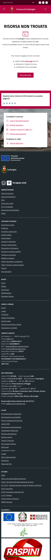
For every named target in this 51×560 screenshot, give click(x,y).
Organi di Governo (7, 193)
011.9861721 (8, 339)
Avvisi (3, 283)
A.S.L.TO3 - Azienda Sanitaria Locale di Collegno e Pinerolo (21, 485)
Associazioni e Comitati (9, 328)
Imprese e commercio (8, 255)
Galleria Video (6, 321)
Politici (3, 213)
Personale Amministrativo (10, 210)
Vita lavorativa (6, 271)
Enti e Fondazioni (7, 206)
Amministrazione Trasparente (11, 414)
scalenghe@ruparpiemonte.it (16, 349)
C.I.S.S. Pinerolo (6, 495)
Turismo (3, 268)
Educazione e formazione (9, 248)
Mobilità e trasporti (7, 258)
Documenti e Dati (7, 203)
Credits (3, 454)
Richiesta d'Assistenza (8, 434)
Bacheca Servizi (6, 437)
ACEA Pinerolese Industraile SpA (12, 492)
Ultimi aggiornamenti (8, 457)
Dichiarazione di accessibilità (11, 417)
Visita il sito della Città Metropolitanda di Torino (17, 482)
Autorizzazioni (6, 238)
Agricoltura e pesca (7, 225)
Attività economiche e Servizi (11, 324)
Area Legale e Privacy (8, 444)
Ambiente (4, 228)
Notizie (3, 286)
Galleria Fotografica (8, 318)
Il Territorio (4, 314)
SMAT (3, 475)
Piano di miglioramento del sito (11, 420)
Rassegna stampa (7, 296)
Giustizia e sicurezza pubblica (11, 251)
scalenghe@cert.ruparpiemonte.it (17, 346)
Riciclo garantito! (7, 488)
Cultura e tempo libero (8, 245)
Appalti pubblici (6, 235)
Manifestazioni (6, 293)
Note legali (5, 447)
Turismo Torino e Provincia (10, 498)
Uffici (3, 200)
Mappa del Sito (6, 464)
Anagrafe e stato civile (9, 231)
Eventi (3, 308)
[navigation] (4, 9)
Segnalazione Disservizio (9, 430)
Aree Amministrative (8, 196)
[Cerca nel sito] (45, 9)
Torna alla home (25, 75)
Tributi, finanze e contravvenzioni (12, 265)
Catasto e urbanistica (8, 241)
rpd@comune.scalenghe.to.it (16, 403)
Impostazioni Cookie (8, 450)
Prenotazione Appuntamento (11, 427)
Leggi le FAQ (5, 424)
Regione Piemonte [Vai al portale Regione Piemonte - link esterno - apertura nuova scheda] (8, 2)
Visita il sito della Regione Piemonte (13, 478)
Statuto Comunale (7, 440)
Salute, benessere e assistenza (11, 261)
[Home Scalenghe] (21, 9)
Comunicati (5, 289)
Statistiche (5, 460)
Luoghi (3, 311)
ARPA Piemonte (6, 502)
